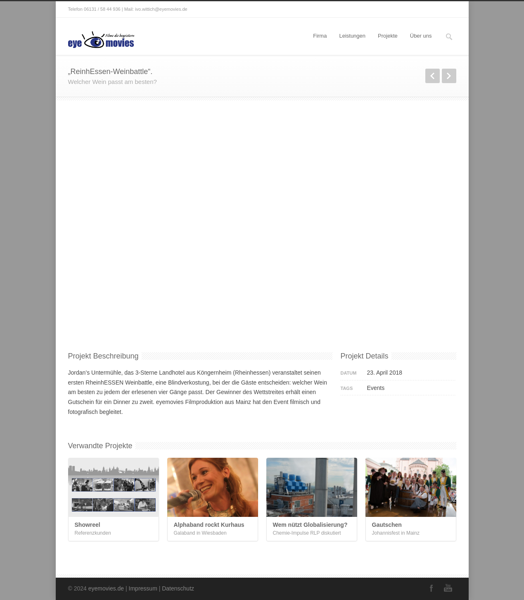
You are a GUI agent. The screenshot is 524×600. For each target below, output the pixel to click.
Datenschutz (178, 588)
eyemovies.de (106, 588)
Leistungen (352, 36)
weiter (449, 76)
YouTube (448, 588)
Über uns (421, 36)
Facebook (431, 588)
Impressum (143, 588)
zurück (432, 76)
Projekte (388, 36)
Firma (320, 36)
